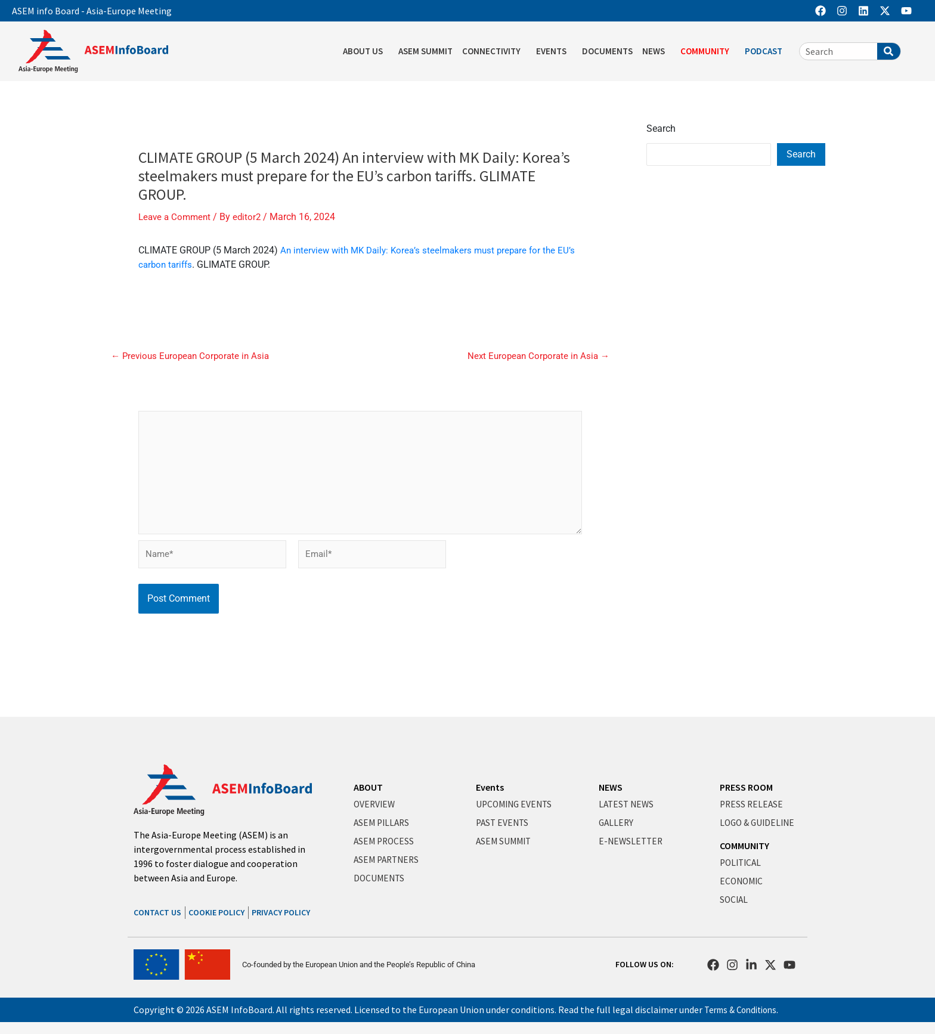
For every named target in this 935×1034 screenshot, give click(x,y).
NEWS (611, 787)
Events (490, 787)
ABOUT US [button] (366, 51)
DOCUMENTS (607, 51)
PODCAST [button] (766, 51)
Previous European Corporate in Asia (193, 355)
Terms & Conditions (744, 1010)
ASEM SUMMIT (425, 51)
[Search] (888, 51)
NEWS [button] (656, 51)
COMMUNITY (744, 846)
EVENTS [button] (554, 51)
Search (661, 128)
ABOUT (368, 787)
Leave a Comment (176, 216)
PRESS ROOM (746, 787)
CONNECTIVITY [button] (494, 51)
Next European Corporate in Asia (535, 355)
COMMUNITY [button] (707, 51)
